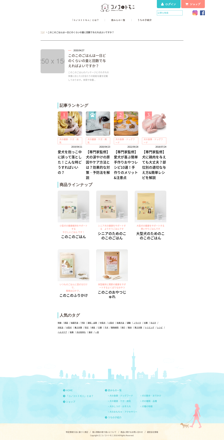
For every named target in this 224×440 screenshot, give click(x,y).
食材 (90, 331)
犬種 (146, 322)
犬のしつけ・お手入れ (120, 406)
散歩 (130, 327)
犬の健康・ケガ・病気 (120, 400)
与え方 (153, 322)
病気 (93, 327)
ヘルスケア (62, 331)
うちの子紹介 (113, 417)
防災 (87, 327)
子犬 (106, 327)
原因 (66, 322)
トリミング (149, 327)
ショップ (69, 401)
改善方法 (120, 322)
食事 (72, 331)
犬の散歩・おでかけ (151, 395)
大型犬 (69, 327)
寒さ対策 (138, 327)
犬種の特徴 (147, 406)
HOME (68, 390)
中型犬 (102, 322)
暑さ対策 (78, 327)
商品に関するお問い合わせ (132, 431)
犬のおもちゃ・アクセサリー (123, 411)
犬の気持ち (81, 331)
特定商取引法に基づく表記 (77, 431)
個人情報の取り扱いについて (104, 431)
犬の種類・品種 (149, 400)
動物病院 (115, 327)
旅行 (123, 327)
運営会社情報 (152, 431)
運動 (129, 322)
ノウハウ (137, 322)
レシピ (160, 327)
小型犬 (111, 322)
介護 (100, 327)
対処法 (60, 327)
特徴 (59, 322)
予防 (83, 322)
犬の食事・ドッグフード (121, 395)
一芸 (97, 331)
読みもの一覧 (113, 390)
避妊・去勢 (92, 322)
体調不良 (74, 322)
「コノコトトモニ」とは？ (78, 395)
